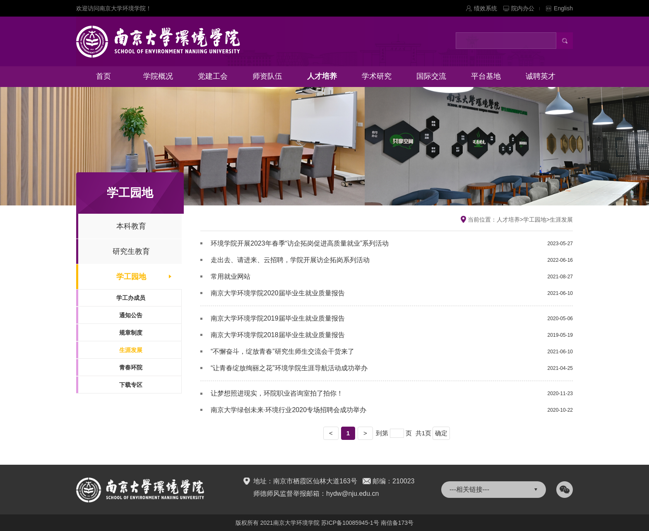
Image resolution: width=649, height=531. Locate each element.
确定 (441, 433)
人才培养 (322, 76)
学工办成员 (130, 297)
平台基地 (486, 76)
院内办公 (525, 8)
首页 (103, 76)
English (563, 8)
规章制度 (130, 332)
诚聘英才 (540, 76)
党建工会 (213, 76)
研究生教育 (131, 251)
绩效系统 (485, 8)
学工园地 (131, 277)
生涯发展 (130, 350)
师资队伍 (267, 76)
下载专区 (130, 384)
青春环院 (130, 367)
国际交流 (431, 76)
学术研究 (377, 76)
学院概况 (158, 76)
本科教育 (131, 226)
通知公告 (130, 315)
